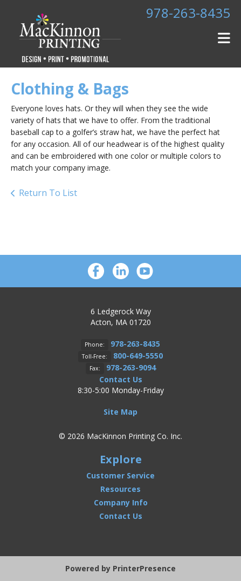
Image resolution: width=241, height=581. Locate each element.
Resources (120, 489)
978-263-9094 (131, 367)
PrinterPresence (144, 568)
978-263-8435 (188, 13)
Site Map (120, 412)
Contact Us (120, 379)
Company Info (121, 502)
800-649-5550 (138, 355)
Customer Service (120, 475)
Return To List (48, 193)
